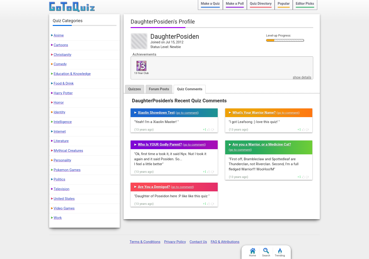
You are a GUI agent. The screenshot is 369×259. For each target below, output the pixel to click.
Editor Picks (305, 4)
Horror (59, 102)
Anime (59, 35)
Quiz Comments (189, 89)
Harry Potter (63, 93)
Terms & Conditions (145, 242)
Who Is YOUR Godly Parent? (160, 144)
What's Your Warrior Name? (254, 113)
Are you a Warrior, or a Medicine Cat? (262, 144)
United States (64, 199)
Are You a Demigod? (154, 187)
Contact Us (198, 242)
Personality (62, 160)
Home (252, 252)
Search (266, 252)
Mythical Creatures (68, 150)
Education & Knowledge (72, 74)
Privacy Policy (175, 242)
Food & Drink (64, 83)
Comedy (60, 64)
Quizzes (134, 89)
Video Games (64, 208)
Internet (60, 131)
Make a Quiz (210, 4)
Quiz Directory (261, 4)
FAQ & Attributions (225, 242)
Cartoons (61, 45)
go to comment (187, 113)
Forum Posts (159, 89)
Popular (284, 4)
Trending (280, 252)
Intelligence (63, 122)
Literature (61, 141)
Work (58, 218)
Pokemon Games (67, 170)
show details (302, 77)
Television (61, 189)
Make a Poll (235, 4)
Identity (59, 112)
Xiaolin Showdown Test (156, 113)
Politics (59, 179)
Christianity (62, 55)
